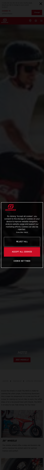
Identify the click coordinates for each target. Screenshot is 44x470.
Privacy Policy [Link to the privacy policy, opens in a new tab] (19, 232)
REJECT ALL (22, 242)
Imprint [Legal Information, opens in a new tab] (26, 232)
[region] (22, 235)
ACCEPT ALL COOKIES (22, 252)
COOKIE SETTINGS (22, 261)
